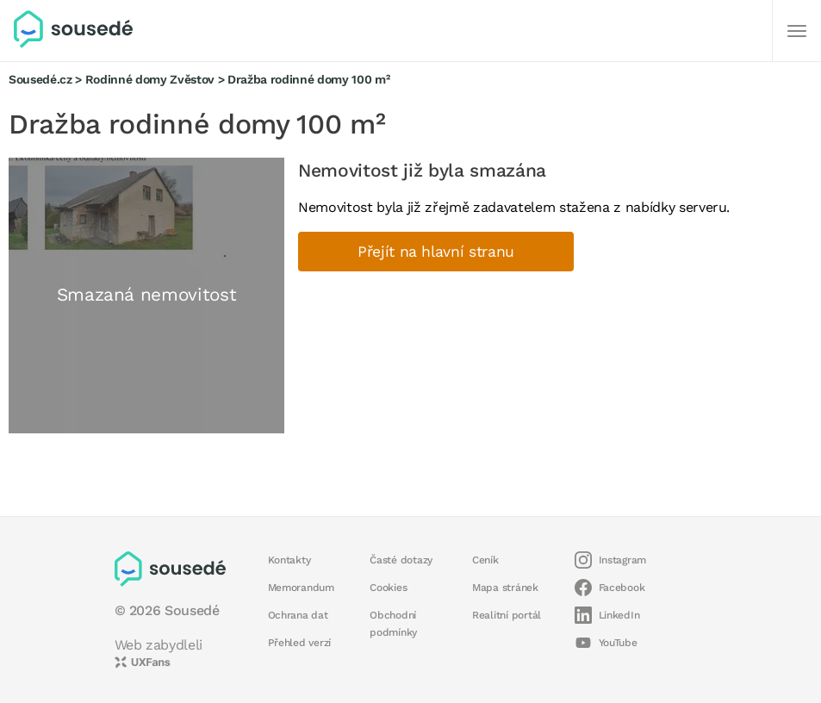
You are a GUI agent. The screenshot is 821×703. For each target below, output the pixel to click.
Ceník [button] (485, 560)
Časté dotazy (401, 560)
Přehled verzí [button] (300, 643)
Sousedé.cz (40, 79)
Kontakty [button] (289, 560)
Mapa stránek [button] (505, 588)
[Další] (797, 31)
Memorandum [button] (301, 588)
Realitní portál (506, 615)
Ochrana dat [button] (298, 615)
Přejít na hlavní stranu (436, 251)
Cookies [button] (388, 588)
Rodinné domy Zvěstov (150, 79)
